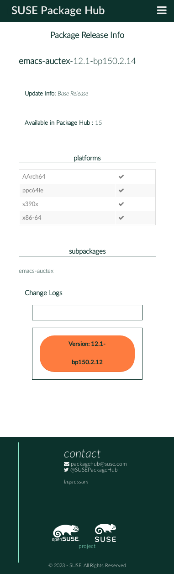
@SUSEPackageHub (91, 470)
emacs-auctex (44, 61)
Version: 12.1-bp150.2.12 (87, 353)
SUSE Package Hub (58, 10)
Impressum (76, 481)
